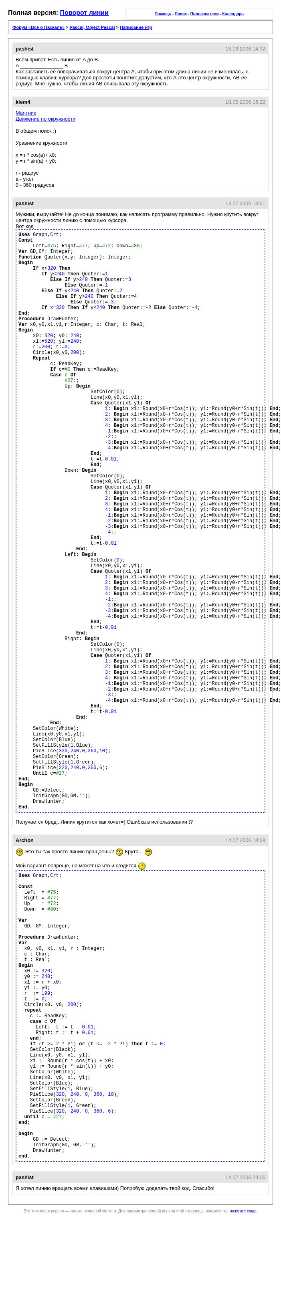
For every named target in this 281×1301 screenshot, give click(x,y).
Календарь (233, 14)
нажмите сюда (243, 1211)
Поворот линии (84, 12)
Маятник (26, 113)
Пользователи (204, 14)
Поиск (181, 14)
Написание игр (136, 27)
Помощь (163, 14)
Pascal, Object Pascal (92, 27)
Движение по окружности (45, 119)
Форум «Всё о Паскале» (38, 27)
